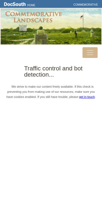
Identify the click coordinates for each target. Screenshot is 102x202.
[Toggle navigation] (90, 52)
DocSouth (51, 120)
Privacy (51, 136)
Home (31, 5)
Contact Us (51, 128)
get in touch (87, 96)
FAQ (51, 143)
